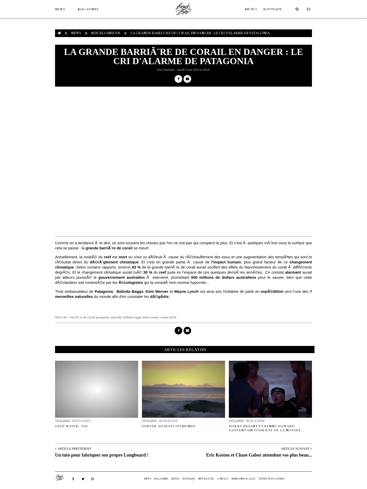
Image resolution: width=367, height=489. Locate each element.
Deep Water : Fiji (71, 426)
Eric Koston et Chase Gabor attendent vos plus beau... (259, 455)
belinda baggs (132, 317)
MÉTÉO (251, 9)
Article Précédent (74, 448)
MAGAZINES (88, 9)
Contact (222, 478)
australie (116, 317)
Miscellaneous (105, 33)
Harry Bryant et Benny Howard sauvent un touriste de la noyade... (267, 428)
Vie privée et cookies (271, 478)
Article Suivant (295, 448)
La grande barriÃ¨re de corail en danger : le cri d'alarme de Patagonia (200, 33)
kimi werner (151, 317)
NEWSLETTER (206, 478)
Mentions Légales (243, 478)
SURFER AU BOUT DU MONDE (169, 426)
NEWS (60, 9)
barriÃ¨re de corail (82, 317)
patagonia (102, 317)
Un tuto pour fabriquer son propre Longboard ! (101, 455)
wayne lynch (168, 317)
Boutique (272, 9)
